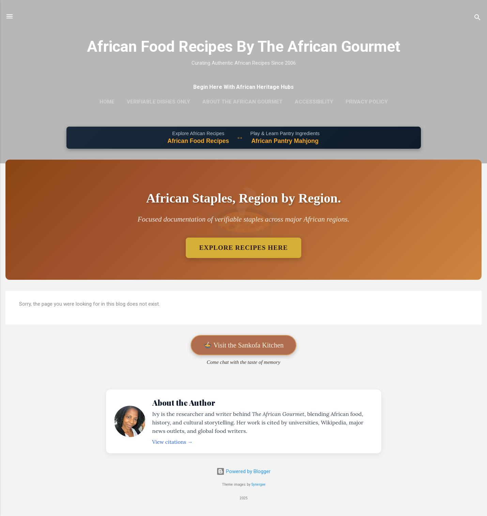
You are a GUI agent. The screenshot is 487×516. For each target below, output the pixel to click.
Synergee (258, 484)
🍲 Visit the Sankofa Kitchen (243, 345)
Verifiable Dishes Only (158, 102)
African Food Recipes (198, 141)
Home (107, 102)
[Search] (477, 18)
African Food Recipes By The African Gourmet (243, 46)
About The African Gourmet (242, 102)
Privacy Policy (367, 102)
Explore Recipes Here (243, 247)
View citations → (172, 442)
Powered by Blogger (243, 471)
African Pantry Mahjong (284, 141)
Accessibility (314, 102)
